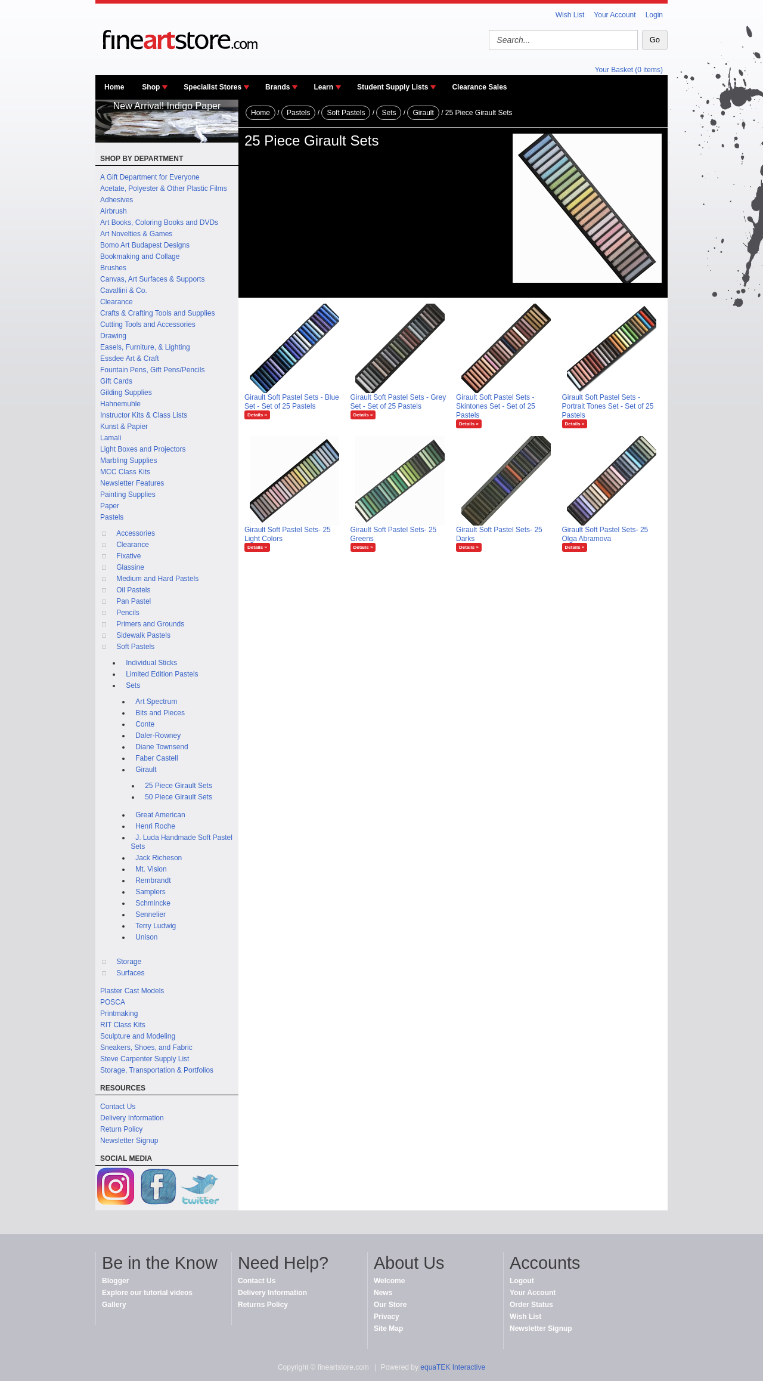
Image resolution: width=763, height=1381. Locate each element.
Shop (151, 87)
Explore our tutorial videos (147, 1293)
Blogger (115, 1281)
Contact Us (117, 1106)
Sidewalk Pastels (143, 635)
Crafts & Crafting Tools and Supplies (157, 313)
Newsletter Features (132, 483)
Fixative (128, 556)
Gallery (114, 1304)
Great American (160, 815)
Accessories (135, 533)
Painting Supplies (128, 494)
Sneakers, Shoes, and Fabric (146, 1047)
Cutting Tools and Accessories (148, 324)
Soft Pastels (135, 646)
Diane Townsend (161, 747)
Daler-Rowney (158, 735)
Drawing (113, 336)
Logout (522, 1281)
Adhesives (116, 200)
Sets (133, 685)
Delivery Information (132, 1118)
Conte (144, 724)
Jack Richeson (158, 858)
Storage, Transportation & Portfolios (156, 1070)
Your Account (614, 15)
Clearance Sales (479, 87)
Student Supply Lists (392, 87)
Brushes (113, 268)
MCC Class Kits (125, 472)
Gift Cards (116, 381)
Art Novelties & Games (136, 234)
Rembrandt (152, 880)
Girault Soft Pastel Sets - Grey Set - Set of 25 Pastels (398, 401)
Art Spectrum (156, 701)
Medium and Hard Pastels (157, 578)
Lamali (110, 438)
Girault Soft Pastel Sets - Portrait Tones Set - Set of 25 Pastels (608, 406)
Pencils (127, 612)
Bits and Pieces (160, 713)
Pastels (111, 517)
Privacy (386, 1316)
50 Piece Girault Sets (178, 797)
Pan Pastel (133, 601)
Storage (128, 961)
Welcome (389, 1281)
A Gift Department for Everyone (150, 177)
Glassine (130, 567)
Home (114, 87)
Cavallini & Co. (123, 290)
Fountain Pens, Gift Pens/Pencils (152, 370)
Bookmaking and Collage (139, 256)
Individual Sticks (151, 663)
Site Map (388, 1328)
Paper (109, 506)
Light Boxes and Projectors (142, 449)
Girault (145, 769)
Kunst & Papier (124, 426)
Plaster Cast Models (132, 991)
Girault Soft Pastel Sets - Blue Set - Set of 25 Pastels (291, 401)
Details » (257, 415)
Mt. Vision (150, 869)
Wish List (570, 15)
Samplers (150, 892)
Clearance (116, 302)
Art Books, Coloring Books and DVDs (159, 222)
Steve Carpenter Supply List (144, 1059)
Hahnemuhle (120, 404)
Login (654, 15)
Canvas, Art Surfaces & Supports (152, 279)
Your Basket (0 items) (629, 70)
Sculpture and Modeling (137, 1036)
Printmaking (119, 1013)
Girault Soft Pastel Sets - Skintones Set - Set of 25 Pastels (495, 406)
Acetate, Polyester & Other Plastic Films (163, 188)
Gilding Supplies (126, 392)
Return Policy (121, 1129)
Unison (146, 937)
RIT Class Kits (122, 1025)
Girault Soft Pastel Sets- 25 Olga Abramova (605, 534)
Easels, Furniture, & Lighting (145, 347)
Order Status (531, 1304)
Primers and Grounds (150, 624)
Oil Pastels (133, 590)
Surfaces (130, 973)
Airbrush (113, 211)
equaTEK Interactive (452, 1367)
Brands (277, 87)
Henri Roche (155, 826)
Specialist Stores (212, 87)
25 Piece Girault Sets (178, 785)
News (383, 1293)
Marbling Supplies (128, 460)
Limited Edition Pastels (162, 674)
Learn (323, 87)
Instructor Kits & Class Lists (143, 415)
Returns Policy (263, 1304)
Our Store (390, 1304)
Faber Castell (156, 758)
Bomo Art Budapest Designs (145, 245)
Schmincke (152, 903)
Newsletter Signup (129, 1140)
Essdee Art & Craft (129, 358)
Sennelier (150, 914)
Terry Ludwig (155, 926)
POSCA (112, 1002)
